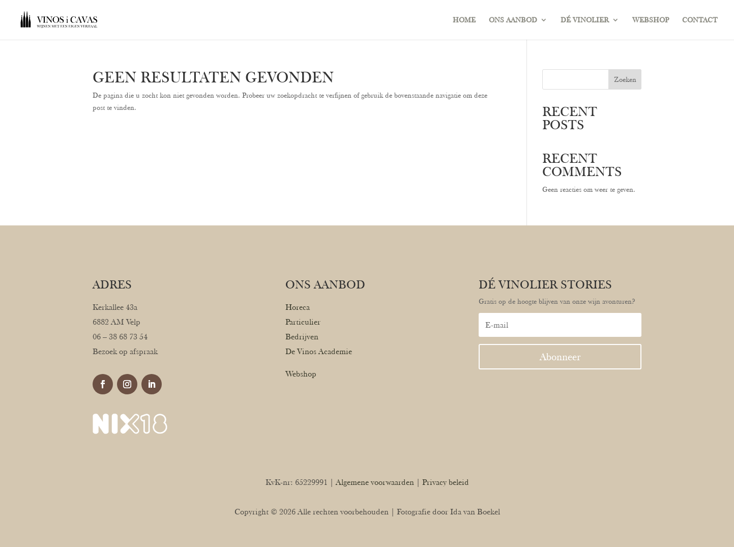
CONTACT (700, 20)
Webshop (300, 374)
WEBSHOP (650, 20)
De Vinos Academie (318, 351)
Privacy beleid (445, 482)
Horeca (297, 307)
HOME (464, 20)
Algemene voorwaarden (375, 482)
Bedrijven (301, 336)
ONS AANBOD (513, 20)
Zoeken (625, 79)
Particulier (302, 322)
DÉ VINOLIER (585, 20)
